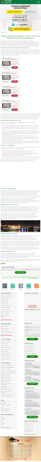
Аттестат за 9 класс (5, 343)
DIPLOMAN (19, 439)
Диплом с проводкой (5, 313)
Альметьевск (3, 423)
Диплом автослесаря (29, 426)
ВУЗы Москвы (3, 403)
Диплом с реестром (5, 314)
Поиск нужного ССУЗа (7, 335)
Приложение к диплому (5, 375)
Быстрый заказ (15, 61)
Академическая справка (6, 347)
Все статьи (32, 357)
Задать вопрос (32, 384)
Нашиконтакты (36, 289)
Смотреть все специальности (30, 435)
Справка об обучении (5, 349)
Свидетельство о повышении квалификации (6, 384)
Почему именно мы (5, 410)
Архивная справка (4, 351)
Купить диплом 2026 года (30, 347)
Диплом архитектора (29, 430)
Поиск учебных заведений (21, 29)
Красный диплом (4, 303)
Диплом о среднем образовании (7, 332)
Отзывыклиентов (20, 289)
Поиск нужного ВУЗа (7, 319)
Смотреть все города (5, 427)
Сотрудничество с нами (5, 408)
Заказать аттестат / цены (6, 357)
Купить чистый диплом (29, 352)
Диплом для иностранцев (6, 305)
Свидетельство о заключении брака (8, 371)
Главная (2, 32)
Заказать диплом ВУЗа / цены (7, 311)
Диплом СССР (3, 316)
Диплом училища (4, 326)
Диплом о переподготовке (6, 378)
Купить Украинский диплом (6, 394)
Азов (2, 421)
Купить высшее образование (30, 354)
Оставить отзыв (32, 418)
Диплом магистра (4, 301)
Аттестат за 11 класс (5, 342)
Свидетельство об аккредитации (7, 396)
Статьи (2, 406)
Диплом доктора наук (5, 309)
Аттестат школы (4, 345)
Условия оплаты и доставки (28, 289)
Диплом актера (28, 428)
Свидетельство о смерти (6, 369)
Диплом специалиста (5, 297)
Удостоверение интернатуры (6, 389)
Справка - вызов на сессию (6, 353)
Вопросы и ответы (12, 289)
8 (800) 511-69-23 (19, 20)
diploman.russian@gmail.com (33, 278)
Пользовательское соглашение (20, 459)
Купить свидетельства (29, 349)
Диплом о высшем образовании (7, 296)
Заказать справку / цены (6, 359)
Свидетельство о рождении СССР (7, 367)
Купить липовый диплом (29, 350)
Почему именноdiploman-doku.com (32, 306)
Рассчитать (31, 12)
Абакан (2, 417)
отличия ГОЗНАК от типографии (4, 289)
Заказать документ (14, 12)
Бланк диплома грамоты (6, 377)
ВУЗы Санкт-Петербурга (5, 405)
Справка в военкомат (5, 355)
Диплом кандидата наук (6, 307)
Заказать (15, 67)
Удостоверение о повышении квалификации (6, 387)
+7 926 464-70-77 (19, 17)
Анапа (2, 424)
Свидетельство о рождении (6, 365)
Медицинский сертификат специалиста (6, 392)
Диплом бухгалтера (29, 432)
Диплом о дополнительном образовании (6, 381)
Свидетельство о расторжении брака (8, 373)
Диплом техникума (5, 328)
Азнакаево (3, 419)
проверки (19, 15)
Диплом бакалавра (5, 299)
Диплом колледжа (4, 330)
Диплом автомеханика (29, 425)
